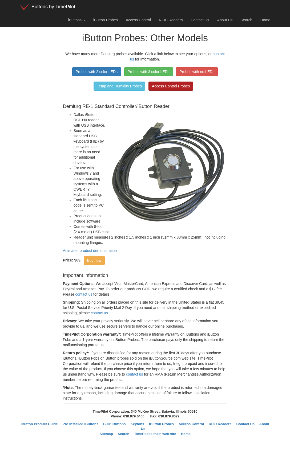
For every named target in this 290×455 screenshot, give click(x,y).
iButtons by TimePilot (47, 7)
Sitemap (106, 434)
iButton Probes (105, 20)
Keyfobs (137, 424)
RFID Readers (171, 20)
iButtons (76, 20)
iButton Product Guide (39, 424)
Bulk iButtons (114, 424)
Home (265, 20)
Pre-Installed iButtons (80, 424)
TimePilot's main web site (155, 434)
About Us (225, 20)
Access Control (138, 20)
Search (246, 20)
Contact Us (200, 20)
